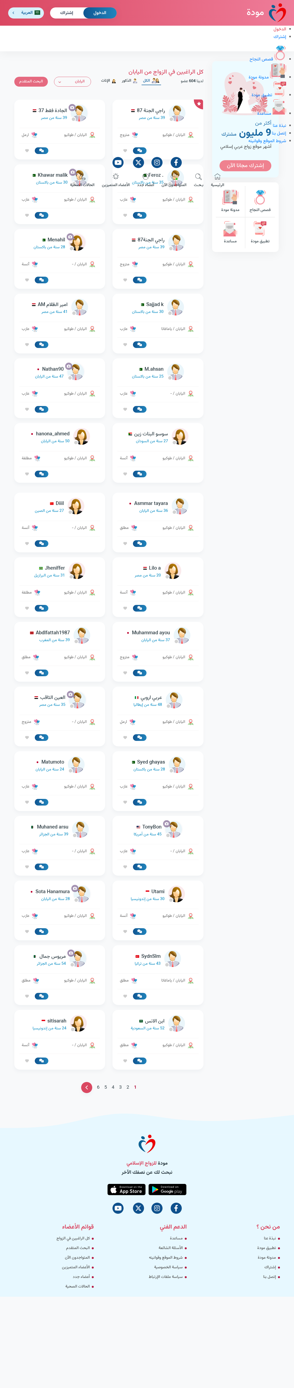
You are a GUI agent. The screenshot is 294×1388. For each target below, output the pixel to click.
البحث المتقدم (78, 1248)
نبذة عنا (279, 125)
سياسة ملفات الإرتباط (166, 1277)
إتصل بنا (279, 133)
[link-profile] (158, 243)
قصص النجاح (268, 59)
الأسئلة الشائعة (171, 1248)
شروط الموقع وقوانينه (267, 141)
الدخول (99, 13)
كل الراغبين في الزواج (73, 1238)
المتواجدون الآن (174, 181)
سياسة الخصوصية (168, 1267)
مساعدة (271, 113)
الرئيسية (217, 181)
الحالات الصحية (82, 181)
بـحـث (198, 181)
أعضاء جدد (145, 181)
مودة (266, 12)
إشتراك (66, 13)
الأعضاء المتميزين (116, 181)
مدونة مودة (267, 77)
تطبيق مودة (269, 95)
